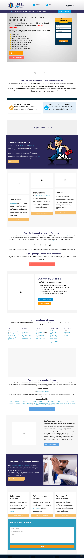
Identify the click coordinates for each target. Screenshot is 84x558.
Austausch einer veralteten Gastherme (42, 195)
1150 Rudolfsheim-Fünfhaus (44, 403)
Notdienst (39, 11)
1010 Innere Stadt (13, 401)
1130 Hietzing (29, 403)
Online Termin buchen (16, 53)
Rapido (50, 240)
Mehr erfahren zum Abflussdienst (16, 478)
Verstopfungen (54, 341)
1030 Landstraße (28, 401)
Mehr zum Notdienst (13, 161)
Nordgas (56, 240)
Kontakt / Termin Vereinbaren (64, 11)
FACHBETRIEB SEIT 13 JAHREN (59, 104)
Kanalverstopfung (34, 146)
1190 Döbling (72, 403)
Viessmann (46, 240)
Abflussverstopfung (45, 84)
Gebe (53, 240)
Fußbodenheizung (40, 337)
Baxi (43, 240)
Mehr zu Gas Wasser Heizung (51, 444)
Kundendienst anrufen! (61, 111)
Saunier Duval (38, 240)
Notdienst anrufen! (35, 111)
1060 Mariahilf (49, 401)
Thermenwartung (32, 11)
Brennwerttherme (40, 340)
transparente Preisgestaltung (66, 235)
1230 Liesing (53, 404)
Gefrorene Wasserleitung (53, 334)
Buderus (31, 240)
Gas (15, 11)
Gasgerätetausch (12, 340)
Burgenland (47, 391)
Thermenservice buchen (44, 303)
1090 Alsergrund (68, 401)
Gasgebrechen (23, 145)
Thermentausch (29, 84)
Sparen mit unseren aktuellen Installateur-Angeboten (42, 264)
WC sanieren (25, 337)
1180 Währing (66, 403)
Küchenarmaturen (27, 334)
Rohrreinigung (53, 332)
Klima (26, 11)
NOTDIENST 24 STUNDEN (23, 104)
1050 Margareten (42, 401)
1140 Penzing (35, 403)
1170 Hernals (60, 403)
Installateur (11, 11)
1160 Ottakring (54, 403)
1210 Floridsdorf (39, 404)
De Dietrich (68, 240)
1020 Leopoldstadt (21, 401)
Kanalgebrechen (54, 337)
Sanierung (44, 11)
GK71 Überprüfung (13, 331)
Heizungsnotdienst (56, 84)
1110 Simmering (16, 403)
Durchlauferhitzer (26, 338)
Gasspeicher (11, 338)
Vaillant (24, 240)
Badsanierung (46, 429)
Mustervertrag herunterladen (45, 299)
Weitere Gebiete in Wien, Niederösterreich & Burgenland (42, 408)
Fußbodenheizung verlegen (42, 515)
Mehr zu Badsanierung (18, 515)
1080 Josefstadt (61, 401)
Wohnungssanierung (67, 501)
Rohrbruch (52, 331)
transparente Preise (29, 257)
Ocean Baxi (61, 240)
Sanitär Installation (27, 331)
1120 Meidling (23, 403)
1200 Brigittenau (31, 404)
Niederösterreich (40, 391)
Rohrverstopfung (59, 428)
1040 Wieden (35, 401)
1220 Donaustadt (46, 404)
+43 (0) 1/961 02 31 (70, 6)
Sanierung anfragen (65, 515)
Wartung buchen (18, 219)
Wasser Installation (27, 332)
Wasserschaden (54, 340)
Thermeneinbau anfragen (65, 212)
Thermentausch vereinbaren (42, 213)
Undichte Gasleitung (13, 334)
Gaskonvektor (11, 335)
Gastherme (39, 334)
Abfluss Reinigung (54, 343)
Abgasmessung (12, 337)
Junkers (27, 240)
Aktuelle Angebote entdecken (17, 57)
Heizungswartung (17, 84)
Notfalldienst (67, 332)
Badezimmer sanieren (27, 335)
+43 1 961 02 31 (68, 335)
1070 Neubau (55, 401)
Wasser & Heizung (20, 11)
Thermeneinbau (36, 84)
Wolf (34, 240)
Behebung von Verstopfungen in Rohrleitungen (21, 465)
